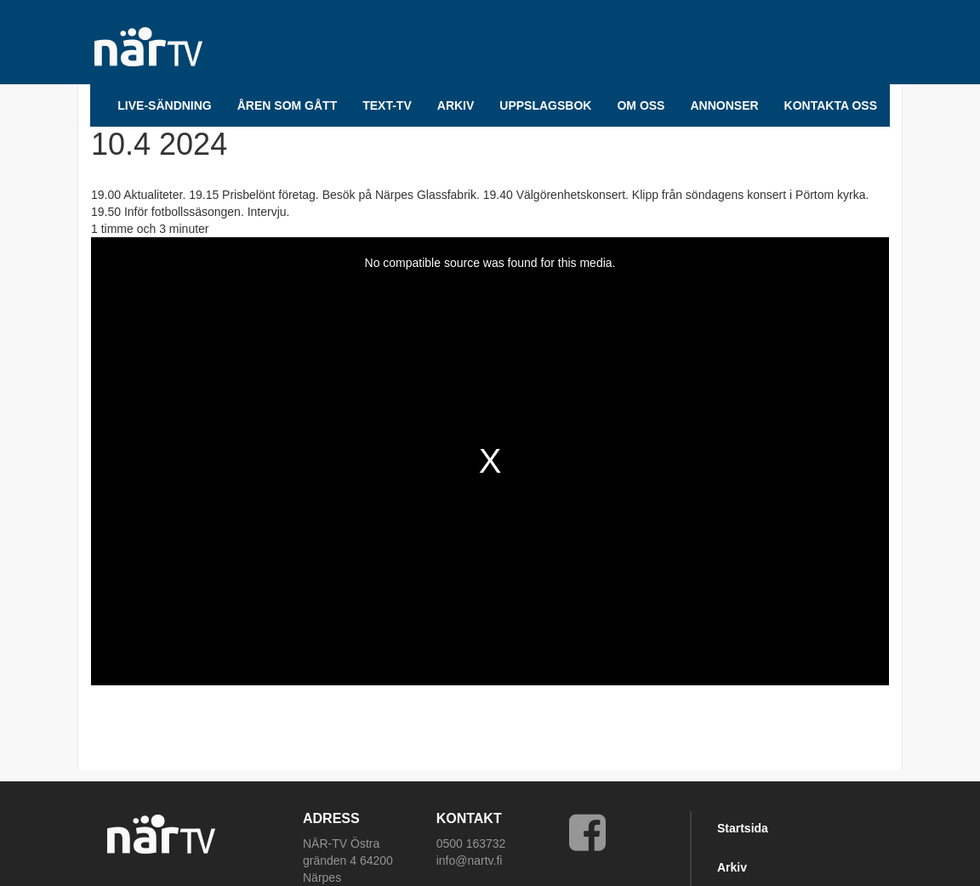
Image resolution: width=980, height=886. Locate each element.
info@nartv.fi (469, 860)
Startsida (742, 828)
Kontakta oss (830, 105)
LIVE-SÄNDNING (164, 105)
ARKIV (456, 105)
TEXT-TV (387, 105)
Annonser (724, 105)
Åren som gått (287, 105)
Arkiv (732, 867)
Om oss (640, 105)
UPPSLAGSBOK (545, 105)
